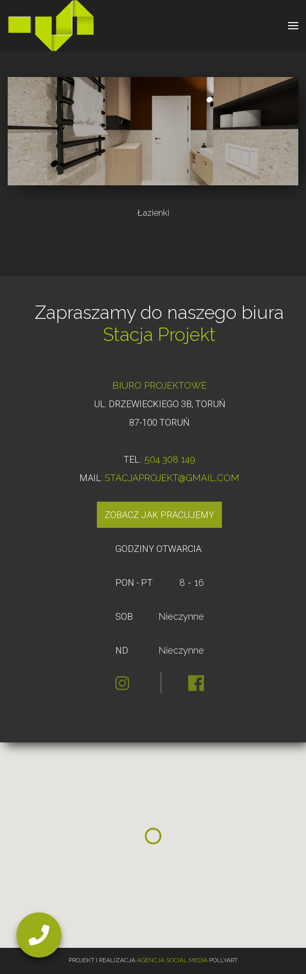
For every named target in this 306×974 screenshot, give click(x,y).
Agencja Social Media (172, 960)
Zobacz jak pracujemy (159, 514)
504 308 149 (170, 459)
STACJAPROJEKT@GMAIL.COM (172, 477)
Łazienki (153, 212)
